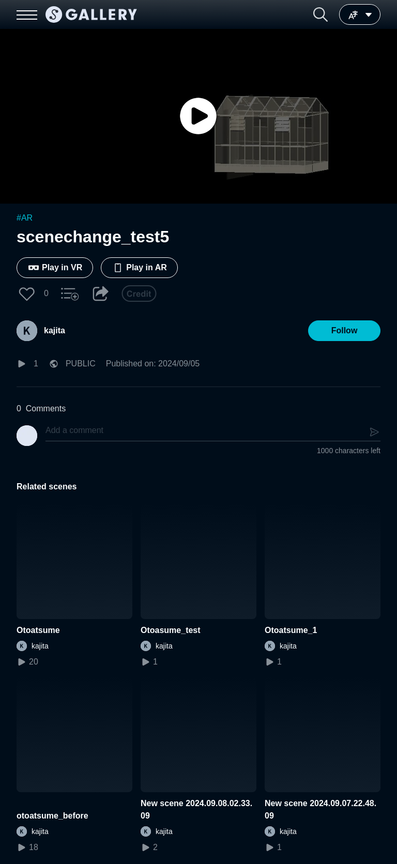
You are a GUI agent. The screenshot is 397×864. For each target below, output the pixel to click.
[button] (320, 14)
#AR (25, 217)
